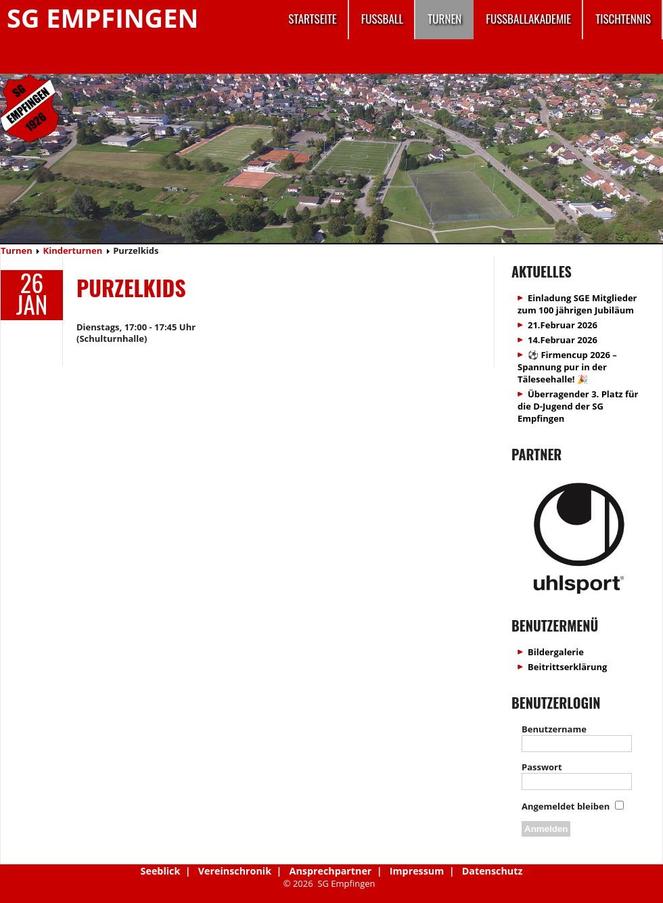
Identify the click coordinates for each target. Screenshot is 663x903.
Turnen (444, 18)
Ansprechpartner (331, 870)
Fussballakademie (528, 18)
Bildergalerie (556, 652)
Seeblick (161, 870)
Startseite (312, 18)
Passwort (542, 767)
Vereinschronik (234, 870)
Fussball (382, 18)
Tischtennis (623, 18)
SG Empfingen (102, 17)
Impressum (417, 870)
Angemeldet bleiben (566, 806)
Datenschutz (492, 870)
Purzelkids (131, 287)
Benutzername (554, 729)
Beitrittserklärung (567, 667)
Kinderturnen (73, 250)
